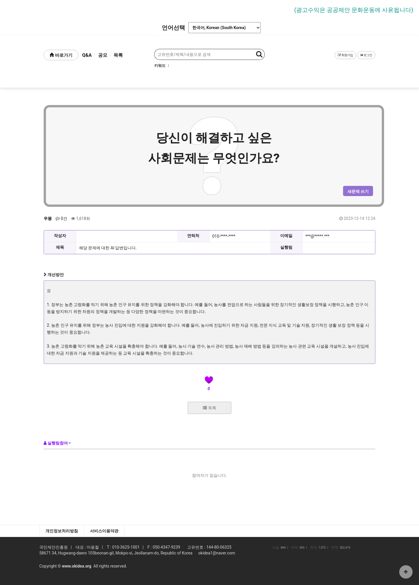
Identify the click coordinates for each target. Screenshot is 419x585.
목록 (118, 55)
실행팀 (286, 247)
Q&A (87, 55)
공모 (102, 55)
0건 (61, 218)
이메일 (286, 235)
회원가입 (345, 55)
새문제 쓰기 (358, 191)
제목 (60, 247)
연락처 (193, 235)
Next (391, 9)
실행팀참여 (56, 443)
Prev (28, 9)
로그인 (366, 55)
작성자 (60, 235)
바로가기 (60, 55)
